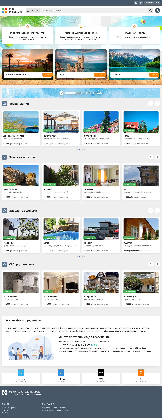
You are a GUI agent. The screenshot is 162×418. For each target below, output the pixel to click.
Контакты (6, 413)
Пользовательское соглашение (54, 408)
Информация (48, 404)
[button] (150, 103)
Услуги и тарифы (9, 408)
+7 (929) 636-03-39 (78, 344)
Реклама (5, 410)
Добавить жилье (152, 3)
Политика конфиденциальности (55, 410)
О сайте (5, 404)
